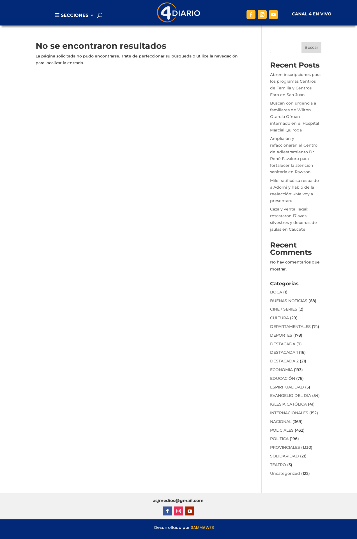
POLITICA (279, 438)
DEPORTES (281, 335)
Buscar (311, 47)
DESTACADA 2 (284, 361)
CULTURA (279, 317)
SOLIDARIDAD (284, 456)
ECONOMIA (281, 369)
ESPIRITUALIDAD (287, 387)
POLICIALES (282, 430)
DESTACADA (282, 343)
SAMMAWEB (202, 527)
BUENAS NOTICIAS (288, 300)
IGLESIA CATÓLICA (288, 404)
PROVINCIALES (285, 447)
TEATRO (278, 464)
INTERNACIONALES (289, 412)
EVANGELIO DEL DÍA (290, 395)
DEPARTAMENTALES (290, 326)
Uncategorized (285, 473)
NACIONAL (280, 421)
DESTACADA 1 (284, 352)
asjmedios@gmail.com (178, 500)
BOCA (276, 292)
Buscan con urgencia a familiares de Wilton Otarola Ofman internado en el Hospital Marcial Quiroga (294, 116)
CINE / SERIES (283, 309)
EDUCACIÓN (282, 378)
